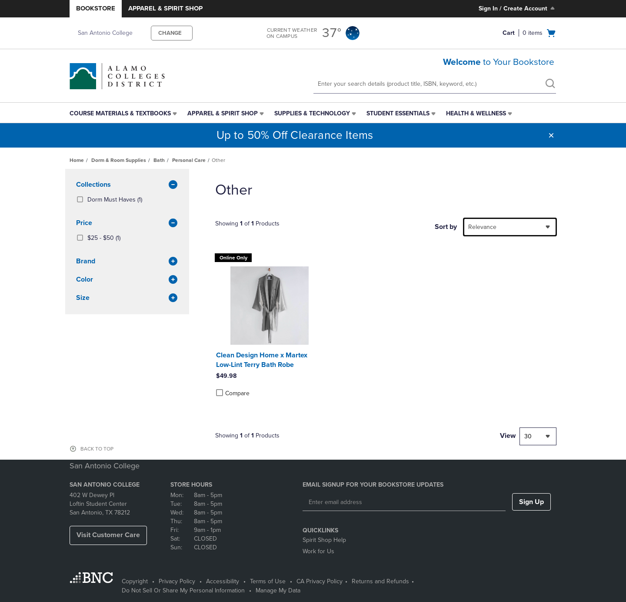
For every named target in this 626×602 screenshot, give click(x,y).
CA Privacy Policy (319, 581)
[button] (551, 135)
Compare (233, 393)
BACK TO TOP (96, 449)
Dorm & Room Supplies (118, 160)
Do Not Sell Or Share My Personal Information (183, 590)
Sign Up (531, 502)
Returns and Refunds (380, 581)
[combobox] (509, 227)
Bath (159, 160)
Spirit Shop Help (324, 540)
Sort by (446, 226)
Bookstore (95, 8)
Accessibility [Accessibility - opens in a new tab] (222, 581)
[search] (549, 84)
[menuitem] (124, 113)
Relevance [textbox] (482, 227)
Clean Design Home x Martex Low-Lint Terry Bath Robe (261, 360)
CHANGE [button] (170, 33)
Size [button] (127, 298)
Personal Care (189, 160)
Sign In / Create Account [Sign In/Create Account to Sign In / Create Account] (517, 8)
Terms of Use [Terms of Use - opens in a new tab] (268, 581)
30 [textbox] (528, 436)
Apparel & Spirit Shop (165, 8)
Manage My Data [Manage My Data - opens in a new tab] (278, 590)
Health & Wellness (476, 113)
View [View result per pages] (508, 435)
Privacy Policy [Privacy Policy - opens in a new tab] (177, 581)
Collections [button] (127, 185)
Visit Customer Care (108, 535)
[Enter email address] (404, 502)
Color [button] (127, 280)
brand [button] (127, 261)
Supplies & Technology (312, 113)
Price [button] (127, 223)
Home (77, 160)
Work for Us (318, 551)
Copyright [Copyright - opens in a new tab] (135, 581)
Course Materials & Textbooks (120, 113)
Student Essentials (398, 113)
